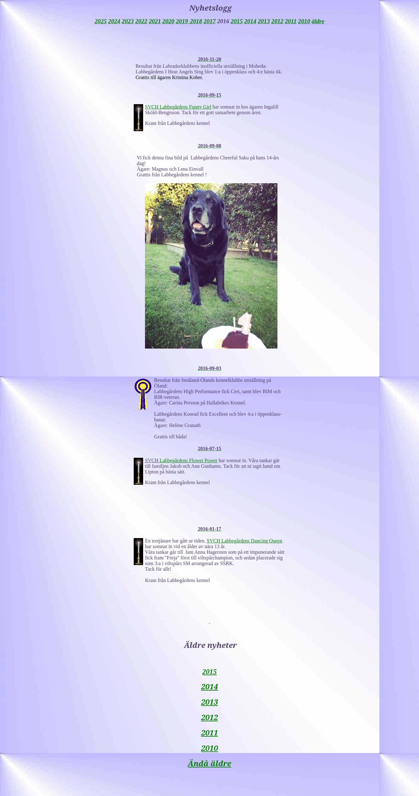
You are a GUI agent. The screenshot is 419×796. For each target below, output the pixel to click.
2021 (155, 21)
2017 (210, 21)
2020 (168, 21)
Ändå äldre (209, 763)
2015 (209, 671)
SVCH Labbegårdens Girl (178, 107)
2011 (209, 732)
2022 (141, 21)
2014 (209, 686)
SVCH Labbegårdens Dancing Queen (244, 540)
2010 (209, 748)
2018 (196, 21)
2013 (209, 702)
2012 (209, 717)
